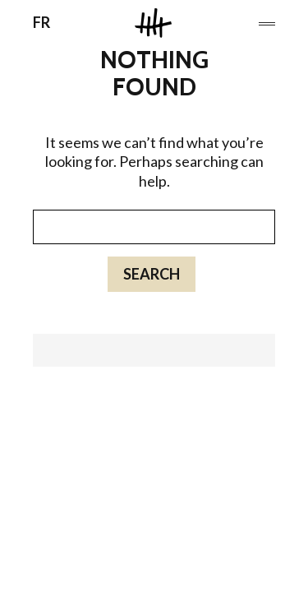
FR (41, 22)
